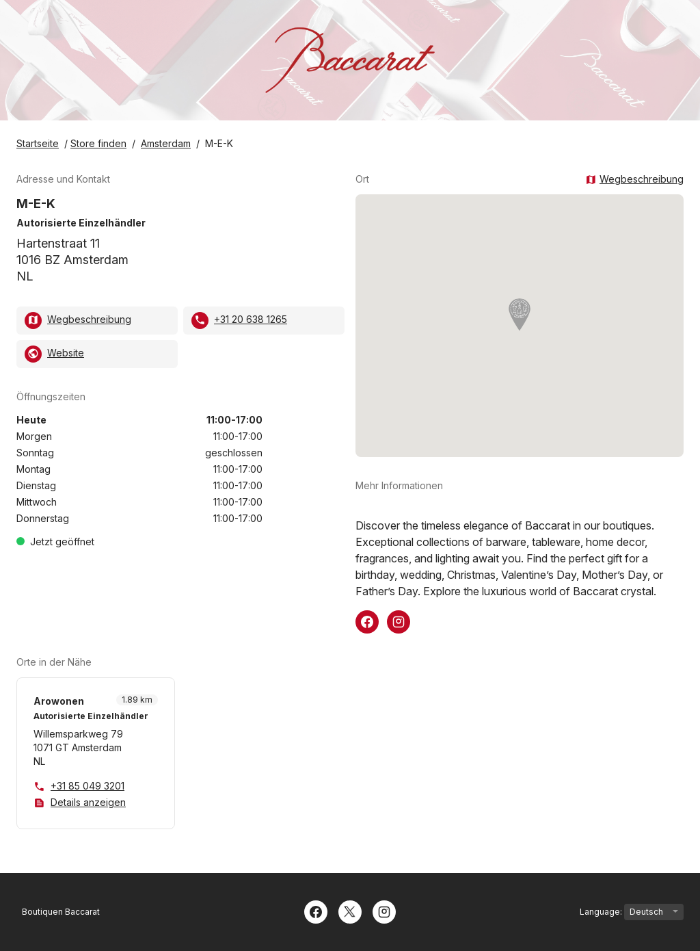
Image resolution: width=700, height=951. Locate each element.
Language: (632, 912)
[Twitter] (350, 910)
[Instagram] (384, 910)
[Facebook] (315, 910)
